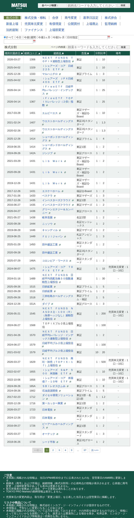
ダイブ (47, 303)
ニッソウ (48, 223)
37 (85, 450)
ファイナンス (34, 30)
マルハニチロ (51, 74)
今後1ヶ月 (43, 37)
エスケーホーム (52, 191)
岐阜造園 (48, 217)
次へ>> (95, 450)
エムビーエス (51, 113)
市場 (85, 53)
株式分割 (12, 17)
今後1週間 (29, 37)
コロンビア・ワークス (56, 260)
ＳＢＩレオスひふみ (55, 386)
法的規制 (12, 30)
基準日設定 (90, 17)
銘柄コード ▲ (32, 53)
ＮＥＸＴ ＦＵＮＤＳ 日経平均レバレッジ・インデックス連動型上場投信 (57, 335)
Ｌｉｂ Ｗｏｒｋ (54, 161)
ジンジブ (48, 153)
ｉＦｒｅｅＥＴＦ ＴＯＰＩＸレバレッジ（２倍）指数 (57, 102)
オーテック (50, 434)
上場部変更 (56, 30)
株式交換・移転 (35, 17)
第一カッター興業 (54, 403)
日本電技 (48, 409)
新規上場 (12, 23)
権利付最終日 (14, 53)
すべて (9, 37)
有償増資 (55, 23)
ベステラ (48, 195)
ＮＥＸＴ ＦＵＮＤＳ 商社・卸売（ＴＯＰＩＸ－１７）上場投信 (57, 362)
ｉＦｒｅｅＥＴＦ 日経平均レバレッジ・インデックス (57, 90)
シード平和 (50, 442)
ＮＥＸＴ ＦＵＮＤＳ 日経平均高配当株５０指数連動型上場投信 (57, 279)
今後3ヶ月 (58, 37)
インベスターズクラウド (57, 200)
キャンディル (51, 230)
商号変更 (71, 17)
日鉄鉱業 (48, 286)
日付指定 (71, 37)
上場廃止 (92, 23)
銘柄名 (59, 53)
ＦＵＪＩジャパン (54, 236)
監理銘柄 (111, 23)
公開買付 (74, 23)
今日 (17, 37)
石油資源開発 (51, 390)
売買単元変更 (34, 23)
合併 (55, 17)
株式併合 (111, 17)
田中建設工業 (51, 244)
